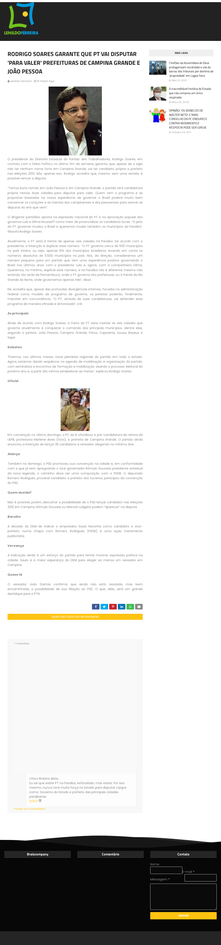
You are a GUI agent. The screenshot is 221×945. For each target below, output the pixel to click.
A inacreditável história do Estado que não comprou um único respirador (190, 93)
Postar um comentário (30, 809)
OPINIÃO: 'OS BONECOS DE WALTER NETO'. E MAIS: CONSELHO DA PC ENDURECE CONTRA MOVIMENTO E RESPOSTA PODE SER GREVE (188, 118)
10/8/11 (34, 801)
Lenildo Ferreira (21, 81)
